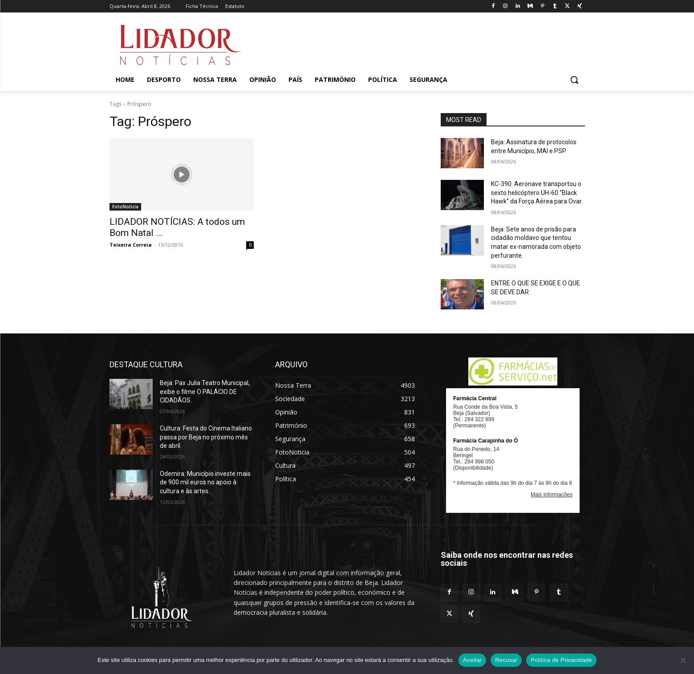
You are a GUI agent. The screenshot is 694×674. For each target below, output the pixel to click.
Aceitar (472, 660)
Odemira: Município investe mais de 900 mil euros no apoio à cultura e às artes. (205, 482)
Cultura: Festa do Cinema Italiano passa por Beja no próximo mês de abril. (206, 437)
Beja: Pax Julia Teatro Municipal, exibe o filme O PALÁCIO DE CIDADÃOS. (205, 391)
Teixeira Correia (131, 244)
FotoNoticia (125, 206)
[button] (574, 79)
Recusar (506, 660)
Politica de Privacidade (561, 660)
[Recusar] (682, 660)
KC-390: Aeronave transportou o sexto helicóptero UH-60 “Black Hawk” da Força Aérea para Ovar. (537, 192)
